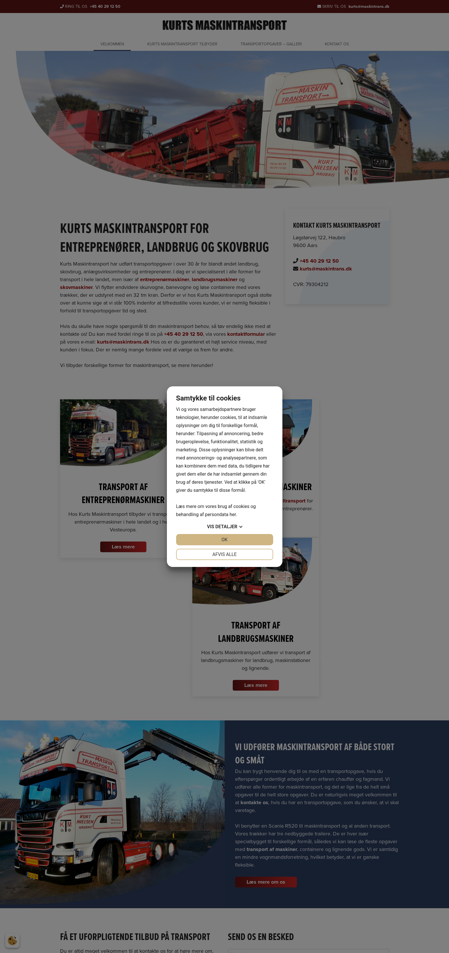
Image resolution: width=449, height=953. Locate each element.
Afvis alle (224, 554)
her (233, 514)
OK (224, 539)
